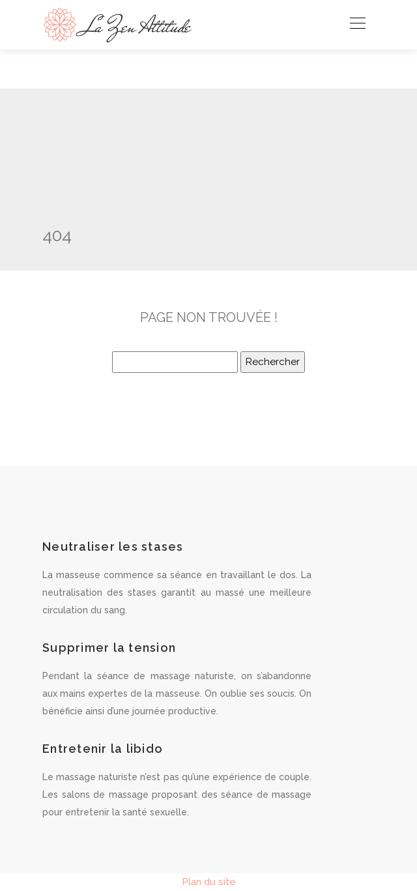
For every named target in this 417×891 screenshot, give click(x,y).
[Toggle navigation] (357, 24)
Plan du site (209, 882)
